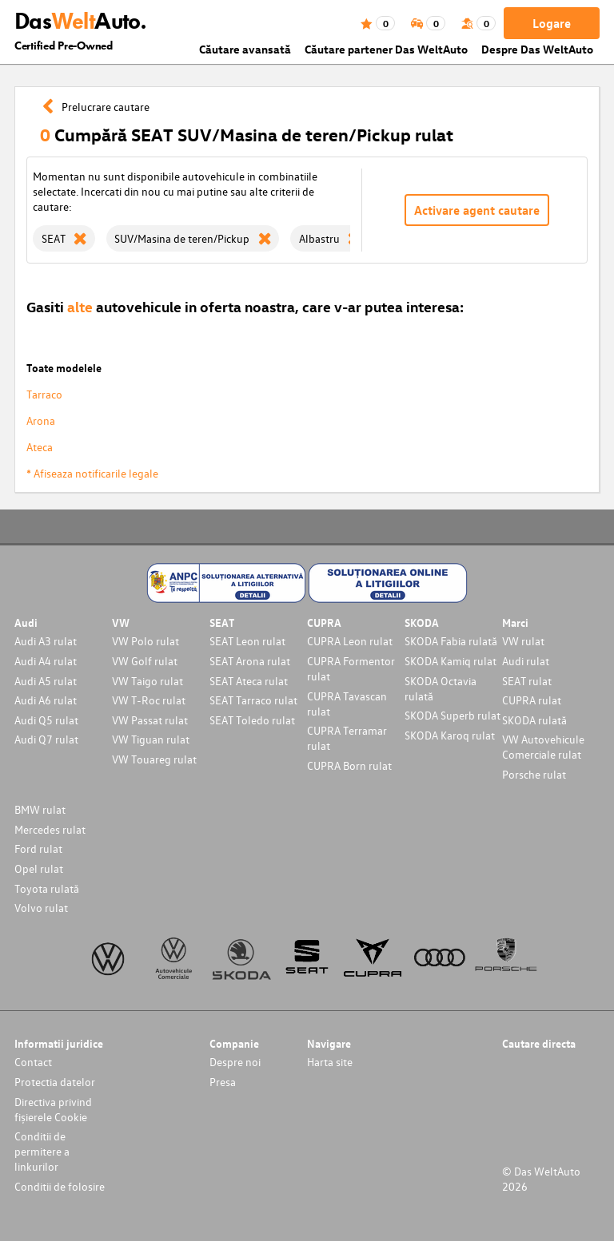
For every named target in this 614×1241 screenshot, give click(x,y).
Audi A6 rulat (45, 700)
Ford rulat (38, 848)
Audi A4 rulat (45, 660)
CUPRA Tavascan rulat (347, 703)
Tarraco (44, 394)
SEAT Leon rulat (247, 640)
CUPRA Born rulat (349, 765)
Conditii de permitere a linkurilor (42, 1151)
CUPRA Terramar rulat (347, 738)
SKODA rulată (534, 720)
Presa (222, 1081)
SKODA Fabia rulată (451, 640)
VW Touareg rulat (154, 759)
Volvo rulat (41, 907)
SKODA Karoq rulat (450, 735)
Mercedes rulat (50, 829)
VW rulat (523, 640)
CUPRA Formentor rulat (351, 668)
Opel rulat (38, 868)
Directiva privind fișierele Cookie (53, 1109)
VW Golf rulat (144, 660)
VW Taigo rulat (147, 680)
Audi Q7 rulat (46, 739)
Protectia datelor (54, 1081)
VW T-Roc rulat (148, 700)
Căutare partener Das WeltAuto (386, 49)
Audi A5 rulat (45, 680)
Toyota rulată (46, 888)
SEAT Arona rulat (249, 660)
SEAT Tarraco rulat (253, 700)
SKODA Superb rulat (452, 715)
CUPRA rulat (531, 700)
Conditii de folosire (59, 1186)
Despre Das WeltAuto (537, 49)
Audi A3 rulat (45, 640)
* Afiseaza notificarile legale (92, 473)
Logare (551, 23)
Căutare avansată (245, 49)
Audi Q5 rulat (46, 720)
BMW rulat (40, 809)
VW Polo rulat (145, 640)
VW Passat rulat (150, 720)
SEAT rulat (527, 680)
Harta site (330, 1061)
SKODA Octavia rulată (440, 688)
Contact (33, 1061)
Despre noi (235, 1061)
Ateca (39, 446)
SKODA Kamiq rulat (450, 660)
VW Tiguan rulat (150, 739)
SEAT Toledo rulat (252, 720)
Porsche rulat (534, 774)
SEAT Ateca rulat (248, 680)
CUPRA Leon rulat (350, 640)
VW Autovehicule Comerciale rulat (543, 747)
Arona (40, 420)
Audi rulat (525, 660)
